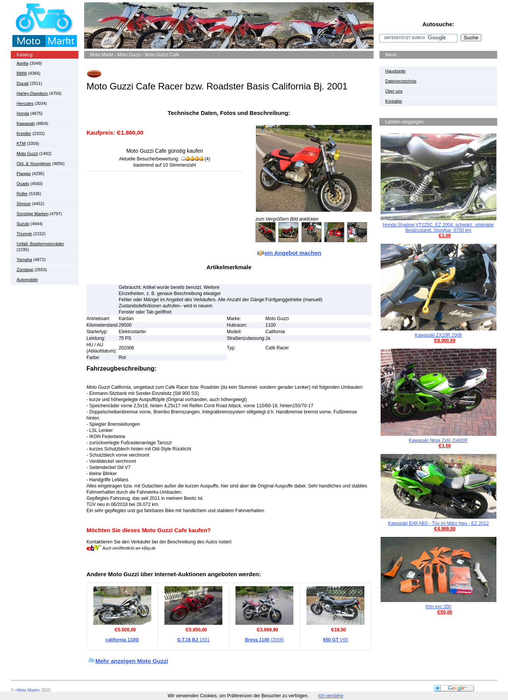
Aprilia (23, 63)
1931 (193, 640)
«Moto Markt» (27, 690)
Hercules (25, 103)
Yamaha (24, 259)
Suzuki (23, 223)
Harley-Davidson (32, 93)
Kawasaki (26, 123)
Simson (24, 203)
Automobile (27, 279)
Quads (23, 183)
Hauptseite (395, 71)
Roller (22, 193)
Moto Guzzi (27, 153)
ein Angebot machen (292, 253)
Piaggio (24, 173)
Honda (23, 113)
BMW (22, 73)
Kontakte (393, 101)
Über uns (394, 91)
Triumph (24, 233)
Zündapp (25, 269)
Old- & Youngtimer (34, 163)
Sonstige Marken (33, 213)
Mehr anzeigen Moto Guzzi (131, 661)
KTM (21, 143)
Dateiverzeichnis (401, 81)
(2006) (264, 640)
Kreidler (24, 133)
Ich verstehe (330, 695)
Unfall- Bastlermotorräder (40, 243)
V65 (335, 640)
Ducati (23, 83)
